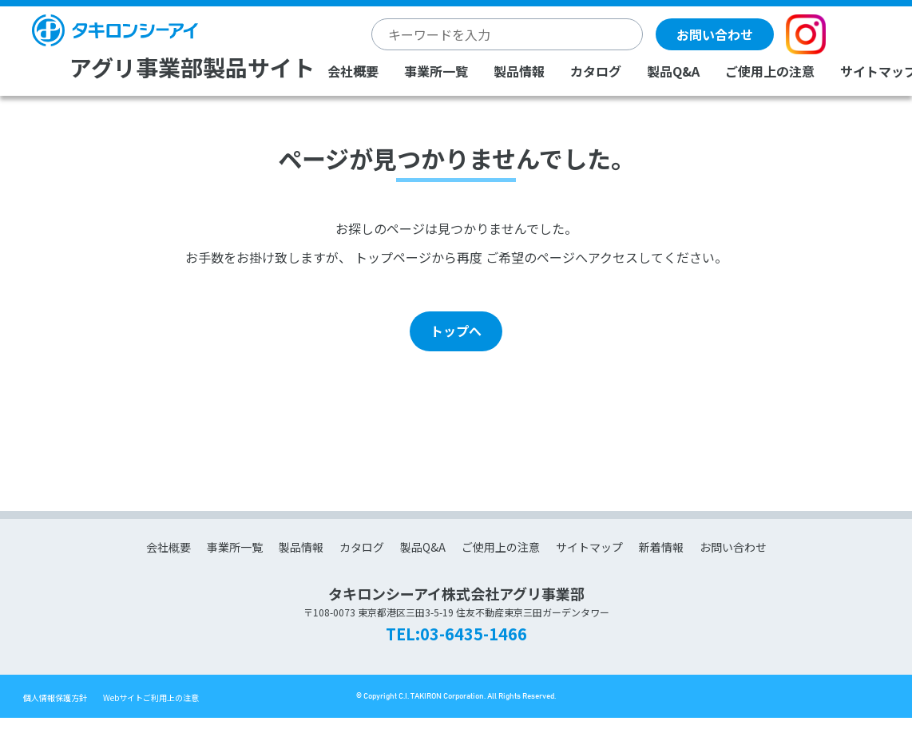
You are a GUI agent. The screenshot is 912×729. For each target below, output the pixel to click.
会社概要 (353, 71)
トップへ (456, 330)
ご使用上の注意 (770, 71)
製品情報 (519, 71)
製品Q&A (673, 71)
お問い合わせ (714, 34)
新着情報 (661, 547)
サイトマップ (589, 547)
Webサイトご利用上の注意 (151, 697)
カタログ (595, 71)
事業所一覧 (436, 71)
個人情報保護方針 (55, 697)
